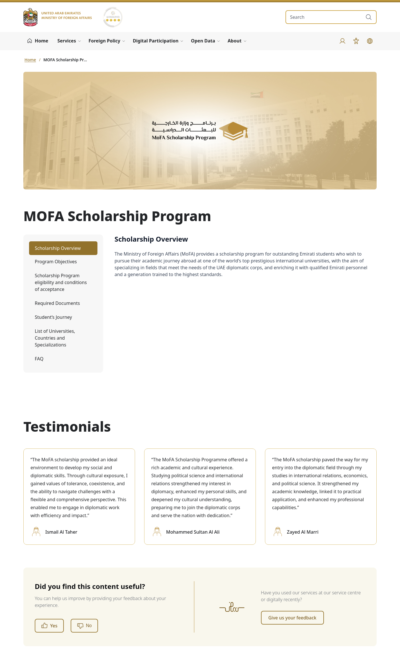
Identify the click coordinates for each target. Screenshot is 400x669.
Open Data (203, 41)
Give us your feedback (292, 618)
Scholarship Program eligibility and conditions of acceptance (61, 282)
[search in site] (325, 17)
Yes (49, 625)
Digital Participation (155, 41)
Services (66, 41)
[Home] (37, 41)
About (235, 41)
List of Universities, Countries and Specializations (55, 338)
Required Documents (57, 303)
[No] (84, 626)
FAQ (39, 359)
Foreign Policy (105, 41)
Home (30, 59)
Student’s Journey (53, 317)
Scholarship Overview (58, 248)
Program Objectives (56, 261)
